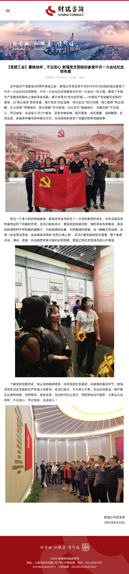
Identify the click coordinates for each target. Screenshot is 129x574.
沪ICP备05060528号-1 (44, 567)
